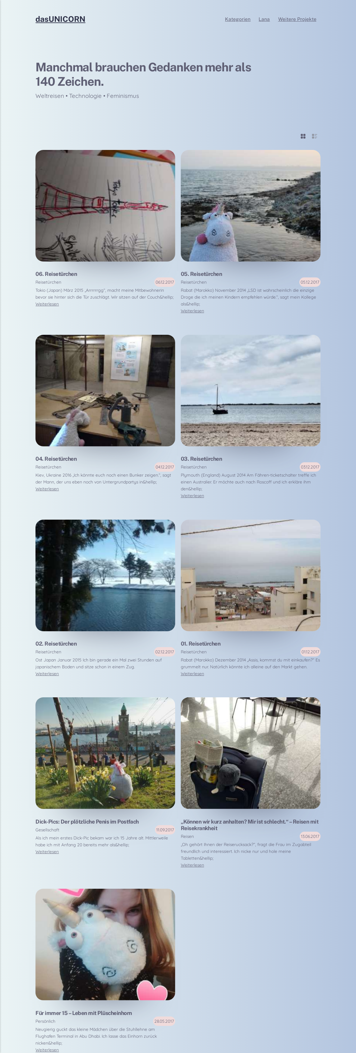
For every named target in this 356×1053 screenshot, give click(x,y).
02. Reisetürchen (56, 643)
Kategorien (238, 19)
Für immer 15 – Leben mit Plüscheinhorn (83, 1013)
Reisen (187, 836)
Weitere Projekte (297, 19)
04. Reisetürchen (56, 458)
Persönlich (45, 1021)
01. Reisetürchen (201, 643)
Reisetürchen (48, 282)
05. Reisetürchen (201, 274)
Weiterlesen (47, 303)
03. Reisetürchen (201, 458)
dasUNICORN (60, 19)
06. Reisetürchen (56, 274)
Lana (264, 19)
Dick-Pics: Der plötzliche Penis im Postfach (87, 821)
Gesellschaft (47, 829)
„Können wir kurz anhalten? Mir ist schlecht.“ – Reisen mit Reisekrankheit (250, 824)
